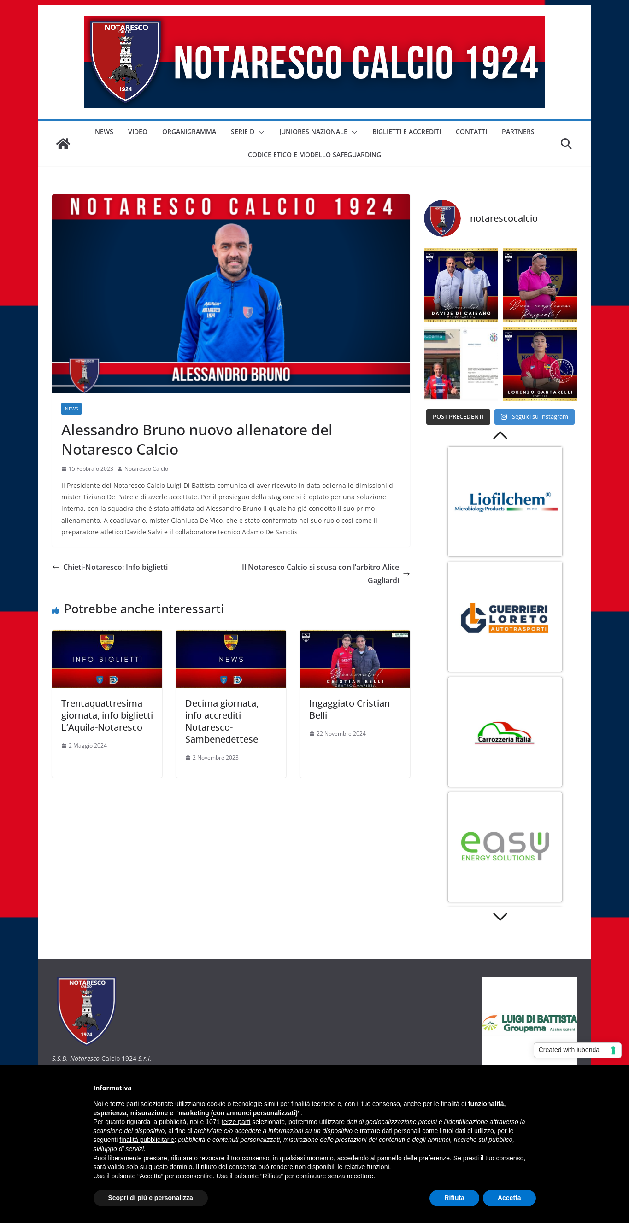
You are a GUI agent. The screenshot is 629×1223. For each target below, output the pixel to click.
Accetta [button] (509, 1197)
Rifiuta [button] (454, 1197)
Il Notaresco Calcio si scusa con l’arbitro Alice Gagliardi (326, 573)
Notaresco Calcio (146, 469)
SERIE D (242, 131)
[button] (259, 132)
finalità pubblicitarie (146, 1139)
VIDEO (137, 131)
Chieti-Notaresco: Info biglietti (110, 567)
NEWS (104, 131)
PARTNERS (518, 131)
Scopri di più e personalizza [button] (150, 1197)
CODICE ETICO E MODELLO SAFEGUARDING (314, 154)
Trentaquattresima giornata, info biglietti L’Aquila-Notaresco (107, 715)
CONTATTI (471, 131)
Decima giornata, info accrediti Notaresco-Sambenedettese (222, 721)
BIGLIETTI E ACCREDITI (406, 131)
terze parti (236, 1121)
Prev (500, 435)
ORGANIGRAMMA (189, 131)
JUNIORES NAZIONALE (313, 131)
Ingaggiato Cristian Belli (349, 709)
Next (500, 917)
